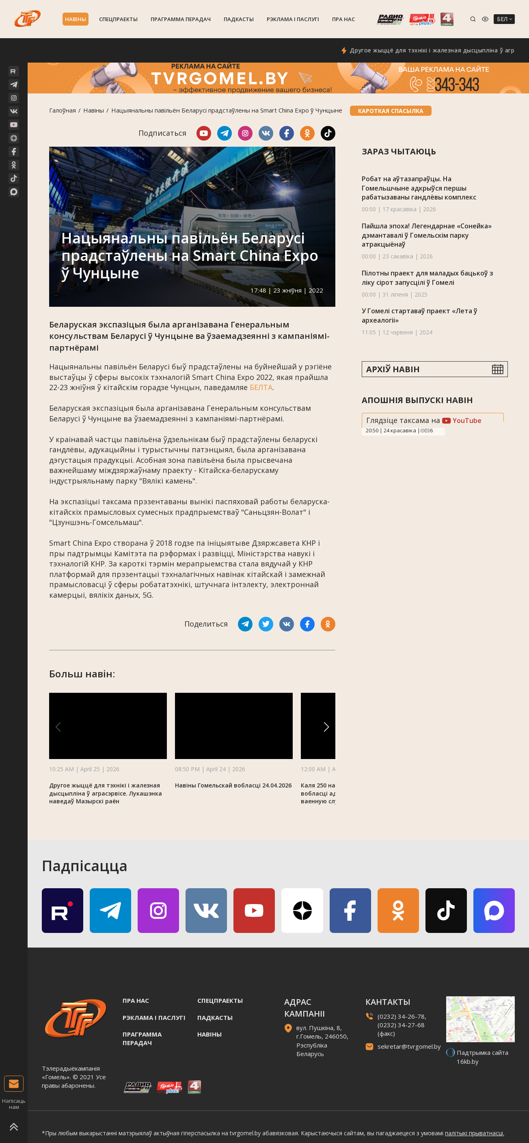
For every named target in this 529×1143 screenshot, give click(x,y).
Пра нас (343, 19)
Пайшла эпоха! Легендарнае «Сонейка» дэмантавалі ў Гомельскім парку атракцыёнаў (427, 235)
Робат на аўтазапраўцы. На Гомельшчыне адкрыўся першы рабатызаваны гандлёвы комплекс (419, 188)
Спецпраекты (118, 19)
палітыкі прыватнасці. (474, 1133)
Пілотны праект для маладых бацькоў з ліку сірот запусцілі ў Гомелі (427, 278)
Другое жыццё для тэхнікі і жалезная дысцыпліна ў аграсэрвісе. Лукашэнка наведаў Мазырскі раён (105, 793)
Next (428, 431)
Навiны (75, 19)
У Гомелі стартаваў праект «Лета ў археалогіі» (419, 315)
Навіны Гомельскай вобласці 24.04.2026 (233, 785)
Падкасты (239, 19)
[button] (326, 727)
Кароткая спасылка (390, 111)
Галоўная (62, 110)
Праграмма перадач (181, 19)
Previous (422, 431)
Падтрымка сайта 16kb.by (482, 1056)
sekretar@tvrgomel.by (409, 1046)
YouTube (461, 420)
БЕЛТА (261, 387)
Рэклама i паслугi (293, 19)
